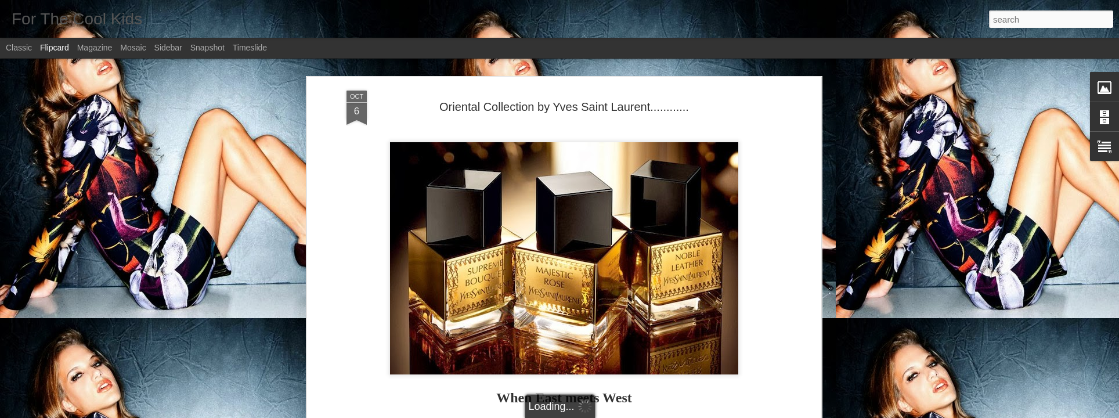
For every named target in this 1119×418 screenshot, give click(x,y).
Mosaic (133, 47)
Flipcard (54, 47)
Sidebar (168, 47)
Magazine (95, 47)
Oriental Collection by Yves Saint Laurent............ (564, 106)
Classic (19, 47)
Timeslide (250, 47)
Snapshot (207, 47)
